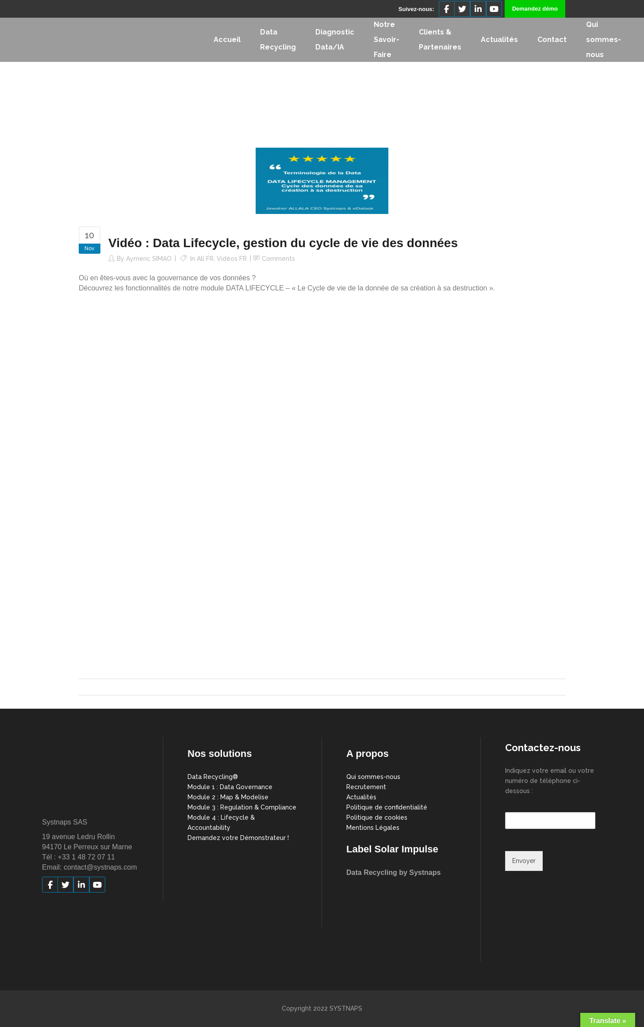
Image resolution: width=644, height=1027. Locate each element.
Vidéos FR (232, 258)
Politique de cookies (376, 817)
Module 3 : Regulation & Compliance (242, 807)
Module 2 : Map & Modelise (228, 797)
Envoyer (524, 860)
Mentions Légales (372, 827)
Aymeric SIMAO (149, 258)
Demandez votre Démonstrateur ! (238, 837)
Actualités (361, 797)
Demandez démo (535, 8)
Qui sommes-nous (373, 776)
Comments (278, 258)
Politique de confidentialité (386, 807)
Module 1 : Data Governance (230, 786)
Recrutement (366, 786)
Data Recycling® (213, 776)
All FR (205, 258)
